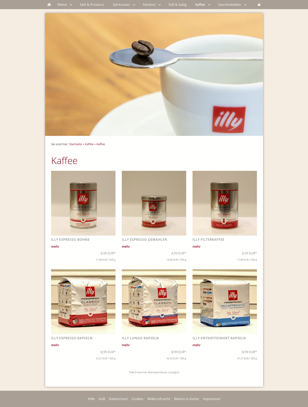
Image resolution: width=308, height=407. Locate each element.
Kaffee (89, 144)
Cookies (137, 399)
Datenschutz (118, 399)
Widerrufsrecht (158, 399)
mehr (55, 246)
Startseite (75, 144)
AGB (102, 399)
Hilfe (91, 399)
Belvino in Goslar (186, 399)
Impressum (211, 399)
